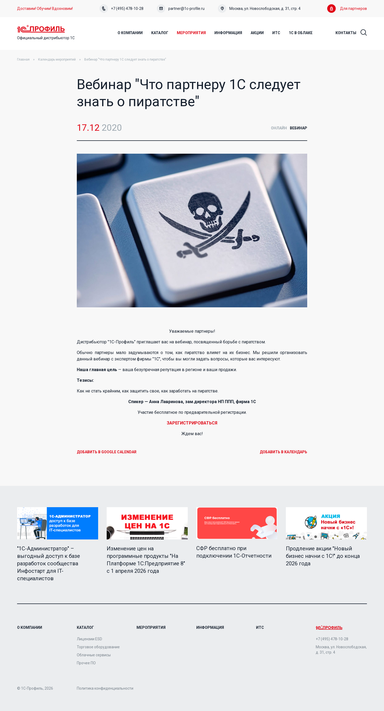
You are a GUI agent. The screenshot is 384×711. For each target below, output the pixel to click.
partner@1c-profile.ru (181, 8)
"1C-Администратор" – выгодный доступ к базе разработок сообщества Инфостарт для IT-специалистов (48, 563)
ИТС (260, 627)
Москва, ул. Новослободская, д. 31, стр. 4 (259, 8)
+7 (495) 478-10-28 (121, 8)
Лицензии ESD (89, 639)
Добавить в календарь (283, 452)
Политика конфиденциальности (105, 688)
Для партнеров (347, 8)
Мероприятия (151, 627)
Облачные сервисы (94, 655)
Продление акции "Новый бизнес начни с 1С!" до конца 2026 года (323, 556)
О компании (29, 627)
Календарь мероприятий (57, 59)
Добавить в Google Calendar (107, 452)
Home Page (41, 29)
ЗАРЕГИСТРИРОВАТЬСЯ (192, 423)
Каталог (85, 627)
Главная (23, 59)
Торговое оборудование (98, 647)
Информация (210, 627)
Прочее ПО (86, 663)
